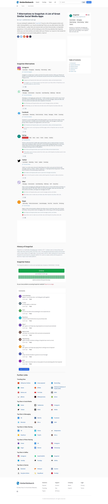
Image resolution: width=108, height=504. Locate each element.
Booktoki (23, 469)
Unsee (22, 443)
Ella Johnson (25, 317)
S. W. (23, 346)
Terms (82, 488)
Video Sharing (73, 22)
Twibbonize (40, 405)
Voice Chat (50, 203)
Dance (38, 137)
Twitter (24, 160)
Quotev (56, 469)
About (69, 485)
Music (34, 137)
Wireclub (23, 422)
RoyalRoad (40, 473)
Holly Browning (25, 338)
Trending (44, 2)
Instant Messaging (42, 203)
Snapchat (37, 23)
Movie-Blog (57, 383)
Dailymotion (57, 430)
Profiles (55, 114)
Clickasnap (57, 448)
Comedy (46, 137)
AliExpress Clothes (25, 383)
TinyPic (39, 435)
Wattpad (39, 469)
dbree (55, 397)
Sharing (45, 114)
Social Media (31, 6)
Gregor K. (20, 19)
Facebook (25, 112)
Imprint (70, 488)
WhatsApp (25, 90)
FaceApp (39, 460)
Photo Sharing (44, 69)
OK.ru (38, 422)
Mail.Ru (39, 418)
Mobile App (52, 92)
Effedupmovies (41, 397)
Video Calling (25, 203)
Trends (41, 137)
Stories (71, 24)
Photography (31, 69)
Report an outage (49, 284)
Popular (37, 2)
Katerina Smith (25, 331)
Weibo (56, 409)
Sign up (89, 2)
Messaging (25, 92)
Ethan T (24, 324)
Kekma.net (23, 392)
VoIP (51, 183)
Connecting (61, 114)
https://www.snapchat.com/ (79, 16)
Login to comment (24, 369)
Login (83, 2)
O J (23, 353)
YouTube (39, 392)
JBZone (22, 397)
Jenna (23, 360)
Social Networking (45, 92)
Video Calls (58, 92)
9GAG (38, 409)
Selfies (49, 69)
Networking (37, 69)
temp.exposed (41, 383)
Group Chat (55, 203)
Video (30, 137)
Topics (50, 2)
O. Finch (24, 302)
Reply (30, 299)
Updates (40, 162)
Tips (56, 488)
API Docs (57, 491)
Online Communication (33, 203)
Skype (24, 201)
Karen (23, 310)
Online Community (39, 114)
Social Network (25, 114)
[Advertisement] (41, 50)
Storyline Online (25, 473)
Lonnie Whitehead (26, 295)
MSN (55, 392)
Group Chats (38, 92)
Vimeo (39, 430)
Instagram (25, 67)
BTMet (39, 387)
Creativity (51, 137)
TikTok (24, 135)
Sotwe (22, 387)
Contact (57, 485)
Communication (31, 92)
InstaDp (23, 460)
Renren (39, 448)
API (55, 2)
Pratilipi (56, 473)
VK (21, 418)
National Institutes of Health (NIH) (60, 387)
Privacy (82, 485)
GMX (55, 422)
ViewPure (23, 435)
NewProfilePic (41, 456)
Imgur (22, 448)
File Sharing (61, 203)
